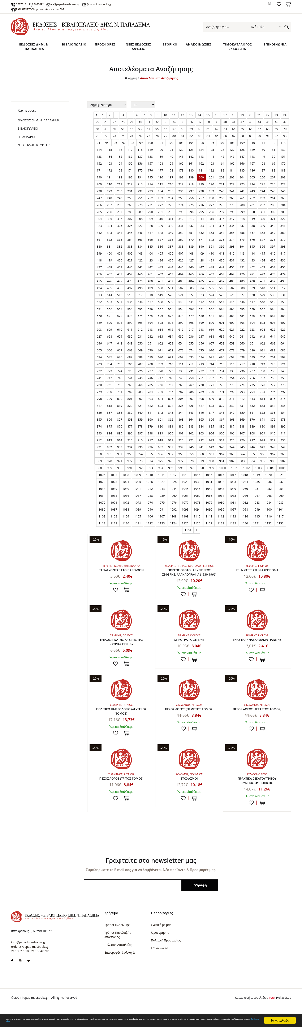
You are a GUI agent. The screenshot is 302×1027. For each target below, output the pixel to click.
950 (99, 463)
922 (201, 449)
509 (252, 297)
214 (150, 193)
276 (201, 214)
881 (170, 435)
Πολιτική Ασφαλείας (118, 963)
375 (242, 248)
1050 (244, 497)
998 (201, 476)
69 (276, 137)
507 (231, 297)
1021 (280, 483)
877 (129, 435)
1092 (173, 518)
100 (150, 151)
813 (252, 407)
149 (262, 165)
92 (276, 144)
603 (242, 331)
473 (272, 283)
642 (252, 345)
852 (262, 421)
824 (170, 414)
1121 (137, 532)
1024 (125, 490)
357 (252, 241)
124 (201, 158)
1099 (256, 518)
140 (170, 165)
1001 (234, 476)
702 (282, 366)
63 (225, 137)
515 (119, 304)
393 (231, 255)
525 (221, 304)
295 (201, 220)
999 (211, 476)
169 (272, 172)
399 (99, 262)
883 (191, 435)
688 (140, 366)
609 (109, 338)
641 (242, 345)
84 (208, 144)
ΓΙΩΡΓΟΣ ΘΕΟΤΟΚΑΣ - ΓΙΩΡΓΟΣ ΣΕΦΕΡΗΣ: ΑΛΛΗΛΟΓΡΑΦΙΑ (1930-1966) (189, 584)
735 (231, 380)
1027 (161, 490)
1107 (161, 525)
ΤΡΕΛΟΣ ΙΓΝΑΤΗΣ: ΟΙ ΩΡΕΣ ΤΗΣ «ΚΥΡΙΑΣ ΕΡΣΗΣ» (121, 657)
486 (211, 290)
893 (99, 442)
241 (231, 200)
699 (252, 366)
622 (242, 338)
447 (201, 276)
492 (272, 290)
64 (233, 137)
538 (160, 310)
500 (160, 297)
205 (252, 186)
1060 (173, 504)
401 (119, 262)
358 (262, 241)
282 (262, 214)
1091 (161, 518)
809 (211, 407)
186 (252, 179)
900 (170, 442)
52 (131, 137)
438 (109, 276)
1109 (185, 525)
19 (242, 124)
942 (211, 456)
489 (242, 290)
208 (282, 186)
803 (150, 407)
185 (242, 179)
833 (262, 414)
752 (211, 387)
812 (242, 407)
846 (201, 421)
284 (282, 214)
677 (221, 359)
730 (181, 380)
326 (129, 234)
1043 (161, 497)
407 (181, 262)
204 (242, 186)
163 (211, 172)
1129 (232, 532)
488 (231, 290)
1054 (102, 504)
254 (170, 207)
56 (165, 137)
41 (233, 131)
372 (211, 248)
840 (140, 421)
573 (129, 324)
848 (221, 421)
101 (160, 151)
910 (272, 442)
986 (272, 470)
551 (99, 317)
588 (282, 324)
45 (267, 131)
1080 (220, 511)
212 (129, 193)
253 (160, 207)
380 (99, 255)
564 (231, 317)
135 (119, 165)
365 (140, 248)
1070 (102, 511)
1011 (161, 483)
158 (160, 172)
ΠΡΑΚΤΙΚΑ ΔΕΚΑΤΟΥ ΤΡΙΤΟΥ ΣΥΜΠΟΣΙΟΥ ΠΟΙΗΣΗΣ (257, 798)
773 (231, 393)
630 (129, 345)
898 (150, 442)
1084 (268, 511)
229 (109, 200)
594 (150, 331)
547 (252, 310)
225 (262, 193)
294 (191, 220)
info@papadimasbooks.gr (144, 4)
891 (272, 435)
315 (211, 227)
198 (181, 186)
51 (123, 137)
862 (170, 428)
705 (119, 373)
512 (282, 297)
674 (191, 359)
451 (242, 276)
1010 (149, 483)
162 (201, 172)
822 (150, 414)
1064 (220, 504)
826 (191, 414)
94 (98, 151)
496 (119, 297)
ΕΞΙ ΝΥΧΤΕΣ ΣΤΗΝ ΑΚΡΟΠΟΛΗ (257, 579)
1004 (270, 476)
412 (231, 262)
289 (140, 220)
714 (211, 373)
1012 (173, 483)
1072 (125, 511)
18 (233, 124)
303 (282, 220)
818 (109, 414)
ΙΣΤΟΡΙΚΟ (167, 45)
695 (211, 366)
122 (181, 158)
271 (150, 214)
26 (106, 131)
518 (150, 304)
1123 (161, 532)
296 (211, 220)
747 (160, 387)
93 (284, 144)
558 (170, 317)
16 (216, 124)
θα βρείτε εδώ (171, 1022)
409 (201, 262)
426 (181, 269)
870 (252, 428)
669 (140, 359)
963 (231, 463)
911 (282, 442)
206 (262, 186)
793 (242, 400)
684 (99, 366)
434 (262, 269)
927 (252, 449)
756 (252, 387)
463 (170, 283)
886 (221, 435)
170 (282, 172)
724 (119, 380)
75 (131, 144)
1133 (280, 532)
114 (99, 158)
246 (282, 200)
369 (181, 248)
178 (170, 179)
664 (282, 352)
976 (170, 470)
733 (211, 380)
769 (191, 393)
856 (109, 428)
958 (181, 463)
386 (160, 255)
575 (150, 324)
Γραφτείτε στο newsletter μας (151, 879)
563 (221, 317)
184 (231, 179)
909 (262, 442)
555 (140, 317)
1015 (209, 483)
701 (272, 366)
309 (150, 227)
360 (282, 241)
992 (140, 476)
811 (231, 407)
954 (140, 463)
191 (109, 186)
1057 (137, 504)
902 (191, 442)
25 (97, 131)
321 (272, 227)
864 (191, 428)
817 (99, 414)
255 (181, 207)
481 (160, 290)
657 (211, 352)
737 (252, 380)
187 (262, 179)
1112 (220, 525)
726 (140, 380)
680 (252, 359)
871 (262, 428)
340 (272, 234)
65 (242, 137)
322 (282, 227)
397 (272, 255)
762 (119, 393)
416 (272, 262)
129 (252, 158)
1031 (209, 490)
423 (150, 269)
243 (252, 200)
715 (221, 373)
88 (242, 144)
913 (109, 449)
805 (170, 407)
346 (140, 241)
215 (160, 193)
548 (262, 310)
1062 (197, 504)
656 (201, 352)
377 (262, 248)
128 (242, 158)
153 (109, 172)
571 (109, 324)
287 (119, 220)
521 (181, 304)
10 (165, 124)
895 (119, 442)
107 (221, 151)
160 (181, 172)
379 (282, 248)
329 (160, 234)
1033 (232, 490)
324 (109, 234)
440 (129, 276)
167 (252, 172)
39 (216, 131)
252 (150, 207)
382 (119, 255)
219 (201, 193)
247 (99, 207)
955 (150, 463)
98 (132, 151)
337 (242, 234)
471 (252, 283)
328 (150, 234)
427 (191, 269)
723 (109, 380)
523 (201, 304)
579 (191, 324)
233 (150, 200)
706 (129, 373)
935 (140, 456)
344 (119, 241)
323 (99, 234)
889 (252, 435)
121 (170, 158)
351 (191, 241)
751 (201, 387)
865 (201, 428)
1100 (268, 518)
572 (119, 324)
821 (140, 414)
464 (181, 283)
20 (250, 124)
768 (181, 393)
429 (211, 269)
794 (252, 400)
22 (267, 124)
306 (119, 227)
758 (272, 387)
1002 (246, 476)
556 (150, 317)
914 (119, 449)
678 (231, 359)
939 (181, 456)
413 (242, 262)
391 (211, 255)
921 (191, 449)
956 (160, 463)
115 (109, 158)
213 (140, 193)
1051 (256, 497)
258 (211, 207)
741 (99, 387)
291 (160, 220)
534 (119, 310)
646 (99, 352)
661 (252, 352)
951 (109, 463)
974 (150, 470)
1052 (268, 497)
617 (191, 338)
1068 (268, 504)
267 (109, 214)
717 (242, 373)
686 (119, 366)
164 (221, 172)
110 (252, 151)
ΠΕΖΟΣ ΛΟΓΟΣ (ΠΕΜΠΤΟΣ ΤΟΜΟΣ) (189, 728)
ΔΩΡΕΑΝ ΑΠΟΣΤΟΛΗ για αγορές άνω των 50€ (51, 9)
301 (262, 220)
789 (201, 400)
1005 (282, 476)
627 (99, 345)
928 (262, 449)
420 (119, 269)
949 (282, 456)
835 (282, 414)
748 (170, 387)
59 (191, 137)
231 (129, 200)
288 (129, 220)
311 (170, 227)
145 (221, 165)
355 (231, 241)
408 (191, 262)
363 (119, 248)
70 (284, 137)
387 (170, 255)
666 (109, 359)
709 (160, 373)
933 (119, 456)
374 (231, 248)
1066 (244, 504)
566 (252, 317)
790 (211, 400)
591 (119, 331)
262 (252, 207)
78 (157, 144)
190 (99, 186)
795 (262, 400)
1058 (149, 504)
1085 (280, 511)
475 (99, 290)
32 (157, 131)
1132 (268, 532)
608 (99, 338)
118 (140, 158)
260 (231, 207)
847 (211, 421)
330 (170, 234)
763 (129, 393)
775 (252, 393)
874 (99, 435)
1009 (137, 483)
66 (251, 137)
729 (170, 380)
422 (140, 269)
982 (231, 470)
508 (242, 297)
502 (181, 297)
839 (129, 421)
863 (181, 428)
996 (181, 476)
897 (140, 442)
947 (262, 456)
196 (160, 186)
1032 (220, 490)
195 (150, 186)
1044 (173, 497)
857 (119, 428)
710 (170, 373)
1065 (232, 504)
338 (252, 234)
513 (99, 304)
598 (191, 331)
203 (231, 186)
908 (252, 442)
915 (129, 449)
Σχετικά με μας (161, 943)
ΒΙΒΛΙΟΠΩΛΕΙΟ (72, 45)
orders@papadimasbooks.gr (94, 4)
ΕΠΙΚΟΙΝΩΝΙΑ (274, 45)
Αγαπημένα (278, 4)
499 (150, 297)
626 (282, 338)
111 (262, 151)
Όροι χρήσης (160, 951)
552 (109, 317)
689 (150, 366)
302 (272, 220)
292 (170, 220)
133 (99, 165)
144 (211, 165)
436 (282, 269)
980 (211, 470)
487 (221, 290)
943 (221, 456)
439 (119, 276)
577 (170, 324)
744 (129, 387)
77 (148, 144)
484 (191, 290)
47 (284, 131)
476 (109, 290)
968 (282, 463)
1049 (232, 497)
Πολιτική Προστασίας (166, 959)
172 (109, 179)
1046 (197, 497)
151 (282, 165)
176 (150, 179)
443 (160, 276)
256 (191, 207)
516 (129, 304)
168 (262, 172)
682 (272, 359)
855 (99, 428)
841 (150, 421)
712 (191, 373)
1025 (137, 490)
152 (99, 172)
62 (216, 137)
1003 (258, 476)
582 (221, 324)
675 (201, 359)
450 (231, 276)
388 (181, 255)
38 (208, 131)
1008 (125, 483)
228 (99, 200)
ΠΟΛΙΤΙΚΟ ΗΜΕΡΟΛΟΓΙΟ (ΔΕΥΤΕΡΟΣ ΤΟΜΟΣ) (121, 728)
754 (231, 387)
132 (282, 158)
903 (201, 442)
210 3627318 (26, 4)
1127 (209, 532)
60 (199, 137)
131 (272, 158)
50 (114, 137)
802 (140, 407)
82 (191, 144)
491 (262, 290)
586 (262, 324)
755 (242, 387)
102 (170, 151)
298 (231, 220)
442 (150, 276)
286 (109, 220)
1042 (149, 497)
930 (282, 449)
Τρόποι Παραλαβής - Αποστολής (118, 953)
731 (191, 380)
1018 (244, 483)
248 (109, 207)
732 (201, 380)
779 (99, 400)
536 (140, 310)
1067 (256, 504)
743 (119, 387)
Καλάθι (288, 4)
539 (170, 310)
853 (272, 421)
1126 (197, 532)
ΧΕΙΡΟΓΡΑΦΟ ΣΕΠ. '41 (189, 654)
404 (150, 262)
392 (221, 255)
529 (262, 304)
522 (191, 304)
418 (99, 269)
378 (272, 248)
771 (211, 393)
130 (262, 158)
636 (191, 345)
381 (109, 255)
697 (231, 366)
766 (160, 393)
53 (140, 137)
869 (242, 428)
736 (242, 380)
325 (119, 234)
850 (242, 421)
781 (119, 400)
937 (160, 456)
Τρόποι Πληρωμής (117, 943)
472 (262, 283)
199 (191, 186)
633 (160, 345)
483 (181, 290)
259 (221, 207)
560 (191, 317)
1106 (149, 525)
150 (272, 165)
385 (150, 255)
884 (201, 435)
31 (148, 131)
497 (129, 297)
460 (140, 283)
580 (201, 324)
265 (282, 207)
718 (252, 373)
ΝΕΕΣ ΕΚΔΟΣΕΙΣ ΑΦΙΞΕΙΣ (138, 50)
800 (119, 407)
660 (242, 352)
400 (109, 262)
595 (160, 331)
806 (181, 407)
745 (140, 387)
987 (282, 470)
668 (129, 359)
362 (109, 248)
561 (201, 317)
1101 (280, 518)
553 (119, 317)
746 (150, 387)
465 (191, 283)
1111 (209, 525)
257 (201, 207)
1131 (256, 532)
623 (252, 338)
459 (129, 283)
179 (181, 179)
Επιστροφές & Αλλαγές (119, 971)
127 (231, 158)
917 (150, 449)
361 (99, 248)
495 (109, 297)
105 (201, 151)
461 (150, 283)
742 (109, 387)
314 (201, 227)
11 (174, 124)
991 (130, 476)
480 (150, 290)
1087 (114, 518)
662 (262, 352)
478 (129, 290)
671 (160, 359)
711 (181, 373)
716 (231, 373)
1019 (256, 483)
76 (140, 144)
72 (106, 144)
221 (221, 193)
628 (109, 345)
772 (221, 393)
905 (221, 442)
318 (242, 227)
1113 (232, 525)
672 (170, 359)
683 (282, 359)
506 (221, 297)
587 (272, 324)
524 (211, 304)
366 (150, 248)
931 (99, 456)
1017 (232, 483)
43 (251, 131)
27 (114, 131)
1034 (244, 490)
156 (140, 172)
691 (170, 366)
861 (160, 428)
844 (181, 421)
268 (119, 214)
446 (191, 276)
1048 (220, 497)
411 (221, 262)
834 (272, 414)
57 (174, 137)
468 (221, 283)
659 (231, 352)
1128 (220, 532)
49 (106, 137)
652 (160, 352)
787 (181, 400)
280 (242, 214)
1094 (197, 518)
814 (262, 407)
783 (140, 400)
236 (181, 200)
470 (242, 283)
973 (140, 470)
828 (211, 414)
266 (99, 214)
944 (231, 456)
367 (160, 248)
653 (170, 352)
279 (231, 214)
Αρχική (129, 86)
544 (221, 310)
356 (242, 241)
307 (129, 227)
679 (242, 359)
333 (201, 234)
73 (114, 144)
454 (272, 276)
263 (262, 207)
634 (170, 345)
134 (109, 165)
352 (201, 241)
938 (170, 456)
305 (109, 227)
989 (109, 476)
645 (282, 345)
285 (99, 220)
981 (221, 470)
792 (231, 400)
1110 (197, 525)
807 (191, 407)
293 (181, 220)
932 (109, 456)
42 (242, 131)
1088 (125, 518)
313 (191, 227)
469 (231, 283)
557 (160, 317)
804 (160, 407)
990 (119, 476)
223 (242, 193)
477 (119, 290)
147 (242, 165)
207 (272, 186)
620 (221, 338)
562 (211, 317)
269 (129, 214)
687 (129, 366)
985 (262, 470)
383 (129, 255)
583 (231, 324)
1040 (125, 497)
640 (231, 345)
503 (191, 297)
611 (129, 338)
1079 (209, 511)
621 (231, 338)
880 (160, 435)
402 (129, 262)
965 (252, 463)
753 (221, 387)
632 (150, 345)
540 (181, 310)
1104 (125, 525)
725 (129, 380)
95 (107, 151)
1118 (102, 532)
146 (231, 165)
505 (211, 297)
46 (276, 131)
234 (160, 200)
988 (99, 476)
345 (129, 241)
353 (211, 241)
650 (140, 352)
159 (170, 172)
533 (109, 310)
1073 (137, 511)
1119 (114, 532)
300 (252, 220)
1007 (114, 483)
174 (129, 179)
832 (252, 414)
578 (181, 324)
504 (201, 297)
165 (231, 172)
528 (252, 304)
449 (221, 276)
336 (231, 234)
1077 (185, 511)
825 (181, 414)
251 (140, 207)
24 (284, 124)
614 (160, 338)
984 (252, 470)
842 (160, 421)
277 (211, 214)
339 (262, 234)
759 (282, 387)
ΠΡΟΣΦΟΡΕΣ (105, 45)
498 (140, 297)
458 (119, 283)
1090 (149, 518)
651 (150, 352)
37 (199, 131)
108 (231, 151)
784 (150, 400)
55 (157, 137)
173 (119, 179)
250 (129, 207)
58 (182, 137)
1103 (114, 525)
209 (99, 193)
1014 (197, 483)
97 (124, 151)
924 (221, 449)
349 (170, 241)
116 (119, 158)
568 (272, 317)
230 (119, 200)
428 (201, 269)
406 (170, 262)
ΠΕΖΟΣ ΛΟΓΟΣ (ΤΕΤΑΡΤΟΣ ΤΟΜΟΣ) (257, 728)
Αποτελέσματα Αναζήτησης (159, 86)
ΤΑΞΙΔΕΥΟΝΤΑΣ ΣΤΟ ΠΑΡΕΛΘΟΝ (121, 579)
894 (109, 442)
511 (272, 297)
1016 (220, 483)
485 (201, 290)
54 (148, 137)
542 (201, 310)
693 (191, 366)
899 (160, 442)
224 (252, 193)
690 (160, 366)
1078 (197, 511)
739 (272, 380)
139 (160, 165)
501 (170, 297)
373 (221, 248)
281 (252, 214)
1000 (222, 476)
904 (211, 442)
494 (99, 297)
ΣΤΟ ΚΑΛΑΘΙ (127, 599)
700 (262, 366)
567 (262, 317)
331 (181, 234)
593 (140, 331)
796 (272, 400)
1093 (185, 518)
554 (129, 317)
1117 (280, 525)
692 (181, 366)
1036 (268, 490)
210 (109, 193)
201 (211, 186)
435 (272, 269)
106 (211, 151)
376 (252, 248)
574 (140, 324)
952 (119, 463)
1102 (102, 525)
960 (201, 463)
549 (272, 310)
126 (221, 158)
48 (97, 137)
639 (221, 345)
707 (140, 373)
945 (242, 456)
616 (181, 338)
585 (252, 324)
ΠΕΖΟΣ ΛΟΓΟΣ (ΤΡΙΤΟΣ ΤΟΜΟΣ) (121, 796)
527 (242, 304)
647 (109, 352)
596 (170, 331)
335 (221, 234)
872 (272, 428)
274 (181, 214)
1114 (244, 525)
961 (211, 463)
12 (182, 124)
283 (272, 214)
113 (282, 151)
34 (174, 131)
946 (252, 456)
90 (259, 144)
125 (211, 158)
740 (282, 380)
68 (267, 137)
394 (242, 255)
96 (115, 151)
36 (191, 131)
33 (165, 131)
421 (129, 269)
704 (109, 373)
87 (233, 144)
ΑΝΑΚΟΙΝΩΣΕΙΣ (199, 45)
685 (109, 366)
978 (191, 470)
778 (282, 393)
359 (272, 241)
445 (181, 276)
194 (140, 186)
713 (201, 373)
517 (140, 304)
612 (140, 338)
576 (160, 324)
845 (191, 421)
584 (242, 324)
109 (242, 151)
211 (119, 193)
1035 (256, 490)
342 (99, 241)
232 (140, 200)
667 (119, 359)
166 (242, 172)
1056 (125, 504)
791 (221, 400)
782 (129, 400)
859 (140, 428)
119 (150, 158)
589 (99, 331)
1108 (173, 525)
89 (251, 144)
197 (170, 186)
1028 (173, 490)
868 (231, 428)
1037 (280, 490)
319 (252, 227)
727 (150, 380)
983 (242, 470)
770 (201, 393)
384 (140, 255)
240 (221, 200)
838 (119, 421)
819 (119, 414)
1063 (209, 504)
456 (99, 283)
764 (140, 393)
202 (221, 186)
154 (119, 172)
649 (129, 352)
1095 (209, 518)
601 (221, 331)
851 (252, 421)
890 (262, 435)
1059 (161, 504)
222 (231, 193)
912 (99, 449)
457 (109, 283)
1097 (232, 518)
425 (170, 269)
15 (208, 124)
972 (129, 470)
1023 (114, 490)
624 (262, 338)
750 (191, 387)
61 (208, 137)
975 (160, 470)
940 (191, 456)
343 (109, 241)
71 (97, 144)
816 (282, 407)
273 (170, 214)
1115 (256, 525)
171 (99, 179)
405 (160, 262)
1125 (185, 532)
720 (272, 373)
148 (252, 165)
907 (242, 442)
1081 (232, 511)
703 (99, 373)
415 (262, 262)
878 (140, 435)
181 (201, 179)
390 (201, 255)
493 (282, 290)
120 (160, 158)
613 (150, 338)
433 (252, 269)
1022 (102, 490)
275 (191, 214)
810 (221, 407)
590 (109, 331)
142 (191, 165)
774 (242, 393)
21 (259, 124)
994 (160, 476)
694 (201, 366)
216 (170, 193)
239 (211, 200)
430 (221, 269)
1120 (125, 532)
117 (129, 158)
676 (211, 359)
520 (170, 304)
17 (225, 124)
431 (231, 269)
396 (262, 255)
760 (99, 393)
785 (160, 400)
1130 (244, 532)
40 (225, 131)
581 (211, 324)
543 (211, 310)
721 (282, 373)
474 (282, 283)
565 (242, 317)
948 (272, 456)
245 (272, 200)
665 (99, 359)
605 (262, 331)
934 (129, 456)
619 (211, 338)
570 (99, 324)
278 (221, 214)
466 (201, 283)
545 (231, 310)
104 (191, 151)
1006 (102, 483)
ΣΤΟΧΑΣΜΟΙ (189, 796)
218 (191, 193)
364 (129, 248)
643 (262, 345)
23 (276, 124)
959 (191, 463)
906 (231, 442)
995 (170, 476)
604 (252, 331)
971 (119, 470)
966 (262, 463)
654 (181, 352)
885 (211, 435)
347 (150, 241)
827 (201, 414)
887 (231, 435)
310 (160, 227)
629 (119, 345)
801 (129, 407)
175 (140, 179)
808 (201, 407)
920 (181, 449)
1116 (268, 525)
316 (221, 227)
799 (109, 407)
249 (119, 207)
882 (181, 435)
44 (259, 131)
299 (242, 220)
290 (150, 220)
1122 (149, 532)
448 (211, 276)
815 (272, 407)
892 (282, 435)
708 (150, 373)
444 (170, 276)
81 (182, 144)
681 (262, 359)
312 (181, 227)
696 (221, 366)
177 (160, 179)
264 (272, 207)
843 (170, 421)
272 (160, 214)
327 (140, 234)
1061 (185, 504)
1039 (114, 497)
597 (181, 331)
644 (272, 345)
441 (140, 276)
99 (141, 151)
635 (181, 345)
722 (99, 380)
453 (262, 276)
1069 (280, 504)
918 (160, 449)
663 (272, 352)
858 (129, 428)
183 (221, 179)
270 (140, 214)
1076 (173, 511)
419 (109, 269)
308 (140, 227)
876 (119, 435)
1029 (185, 490)
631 (140, 345)
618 (201, 338)
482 (170, 290)
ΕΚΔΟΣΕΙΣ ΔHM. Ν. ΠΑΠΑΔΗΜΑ (32, 48)
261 (242, 207)
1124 (173, 532)
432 (242, 269)
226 (272, 193)
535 (129, 310)
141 (181, 165)
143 (201, 165)
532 (99, 310)
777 (272, 393)
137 (140, 165)
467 (211, 283)
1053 (280, 497)
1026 (149, 490)
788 (191, 400)
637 (201, 345)
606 (272, 331)
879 (150, 435)
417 (282, 262)
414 (252, 262)
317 (231, 227)
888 (242, 435)
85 (216, 144)
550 (282, 310)
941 (201, 456)
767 (170, 393)
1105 (137, 525)
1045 (185, 497)
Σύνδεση (269, 4)
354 (221, 241)
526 (231, 304)
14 (199, 124)
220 (211, 193)
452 (252, 276)
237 (191, 200)
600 (211, 331)
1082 (244, 511)
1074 (149, 511)
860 (150, 428)
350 (181, 241)
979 (201, 470)
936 (150, 456)
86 (225, 144)
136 (129, 165)
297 (221, 220)
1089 (137, 518)
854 (282, 421)
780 (109, 400)
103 (181, 151)
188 (272, 179)
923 (211, 449)
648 (119, 352)
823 (160, 414)
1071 (114, 511)
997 (191, 476)
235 (170, 200)
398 (282, 255)
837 (109, 421)
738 (262, 380)
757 (262, 387)
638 (211, 345)
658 (221, 352)
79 (165, 144)
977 (181, 470)
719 (262, 373)
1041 (137, 497)
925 (231, 449)
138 (150, 165)
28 (123, 131)
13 (191, 124)
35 (182, 131)
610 (119, 338)
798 (99, 407)
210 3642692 (54, 4)
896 (129, 442)
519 (160, 304)
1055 (114, 504)
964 (242, 463)
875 (109, 435)
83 (199, 144)
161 (191, 172)
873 (282, 428)
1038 (102, 497)
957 (170, 463)
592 (129, 331)
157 (150, 172)
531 (282, 304)
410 (211, 262)
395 (252, 255)
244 (262, 200)
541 (191, 310)
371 (201, 248)
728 (160, 380)
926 (242, 449)
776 (262, 393)
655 (191, 352)
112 (272, 151)
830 (231, 414)
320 (262, 227)
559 (181, 317)
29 (131, 131)
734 (221, 380)
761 (109, 393)
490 (252, 290)
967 (272, 463)
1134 (188, 539)
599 (201, 331)
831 (242, 414)
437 (99, 276)
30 (140, 131)
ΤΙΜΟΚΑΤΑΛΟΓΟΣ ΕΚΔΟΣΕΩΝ (237, 48)
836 (99, 421)
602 (231, 331)
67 (259, 137)
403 (140, 262)
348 (160, 241)
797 (282, 400)
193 (129, 186)
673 (181, 359)
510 (262, 297)
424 (160, 269)
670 (150, 359)
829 (221, 414)
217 (181, 193)
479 (140, 290)
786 (170, 400)
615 (170, 338)
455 (282, 276)
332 (191, 234)
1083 (256, 511)
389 (191, 255)
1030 (197, 490)
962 (221, 463)
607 (282, 331)
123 (191, 158)
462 (160, 283)
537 (150, 310)
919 (170, 449)
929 (272, 449)
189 (282, 179)
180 (191, 179)
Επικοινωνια (159, 967)
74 (123, 144)
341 (282, 234)
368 (170, 248)
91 (267, 144)
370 (191, 248)
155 (129, 172)
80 (174, 144)
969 (99, 470)
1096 (220, 518)
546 (242, 310)
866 (211, 428)
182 (211, 179)
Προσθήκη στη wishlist (115, 599)
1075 (161, 511)
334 (211, 234)
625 (272, 338)
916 (140, 449)
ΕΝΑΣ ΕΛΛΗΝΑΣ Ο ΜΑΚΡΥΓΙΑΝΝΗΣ (257, 657)
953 (129, 463)
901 (181, 442)
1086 (102, 518)
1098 (244, 518)
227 (282, 193)
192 (119, 186)
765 (150, 393)
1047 (209, 497)
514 (109, 304)
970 (109, 470)
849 (231, 421)
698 (242, 366)
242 (242, 200)
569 (282, 317)
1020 (268, 483)
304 (99, 227)
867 (221, 428)
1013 (185, 483)
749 (181, 387)
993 (150, 476)
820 (129, 414)
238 (201, 200)
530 (272, 304)
